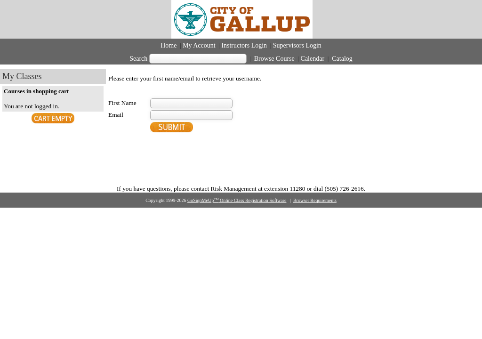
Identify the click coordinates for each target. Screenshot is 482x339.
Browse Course (274, 58)
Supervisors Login (297, 45)
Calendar (313, 58)
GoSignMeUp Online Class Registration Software (236, 200)
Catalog (341, 58)
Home (169, 45)
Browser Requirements (315, 200)
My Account (199, 45)
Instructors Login (244, 45)
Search (138, 58)
